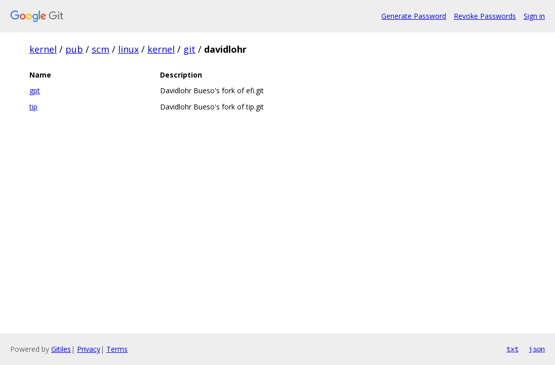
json (537, 348)
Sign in (534, 16)
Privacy (88, 349)
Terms (117, 349)
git (189, 49)
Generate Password (413, 16)
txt (512, 348)
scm (100, 49)
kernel (43, 49)
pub (74, 49)
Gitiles (61, 349)
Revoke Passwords (485, 16)
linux (128, 49)
